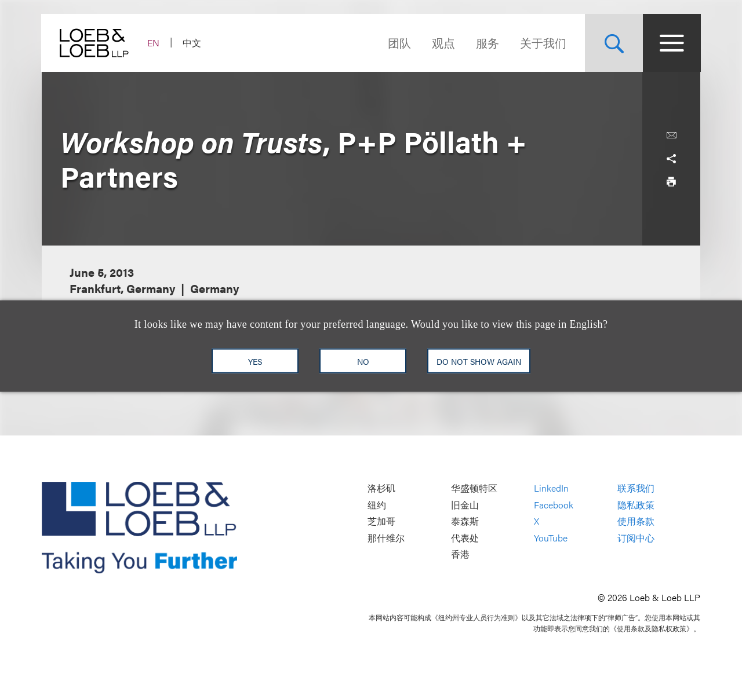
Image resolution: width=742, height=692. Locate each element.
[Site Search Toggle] (613, 43)
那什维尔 (386, 537)
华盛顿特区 (474, 488)
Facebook (553, 504)
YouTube (551, 537)
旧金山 (465, 504)
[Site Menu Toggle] (671, 43)
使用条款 (635, 521)
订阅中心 (635, 537)
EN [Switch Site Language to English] (154, 42)
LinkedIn (551, 488)
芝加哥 (381, 521)
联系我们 (635, 488)
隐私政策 (635, 504)
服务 (487, 42)
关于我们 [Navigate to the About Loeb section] (542, 42)
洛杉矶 (381, 488)
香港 (460, 554)
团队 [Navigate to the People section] (398, 42)
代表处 (465, 537)
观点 (442, 42)
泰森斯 (465, 521)
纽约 (377, 504)
